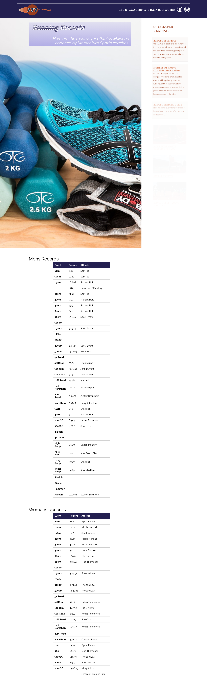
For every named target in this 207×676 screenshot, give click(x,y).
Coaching (137, 10)
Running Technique (165, 43)
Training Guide (161, 10)
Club (122, 10)
